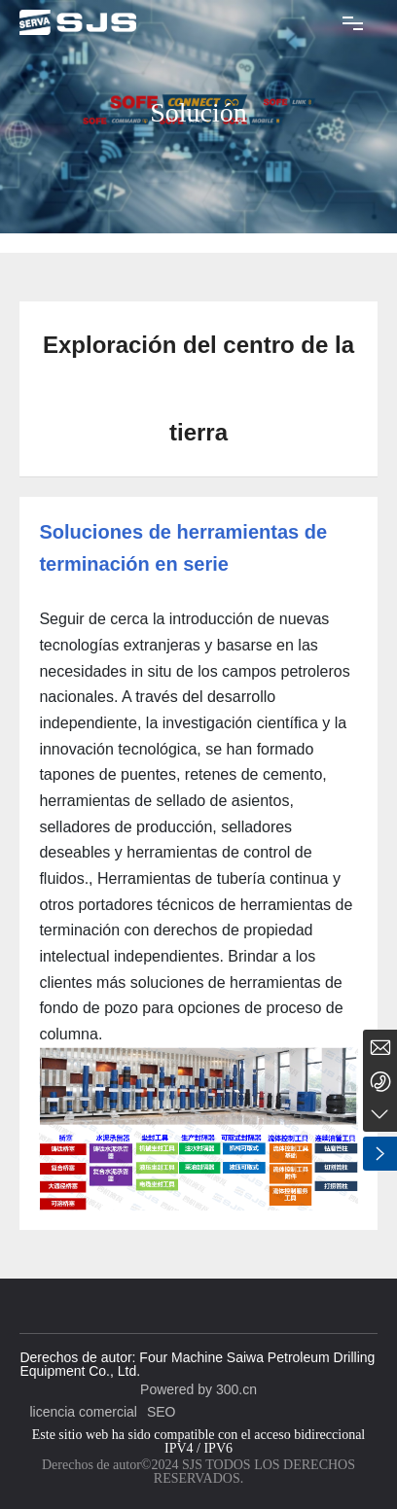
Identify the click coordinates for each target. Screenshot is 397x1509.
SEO (161, 1412)
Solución (198, 112)
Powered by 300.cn (198, 1389)
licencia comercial (82, 1412)
